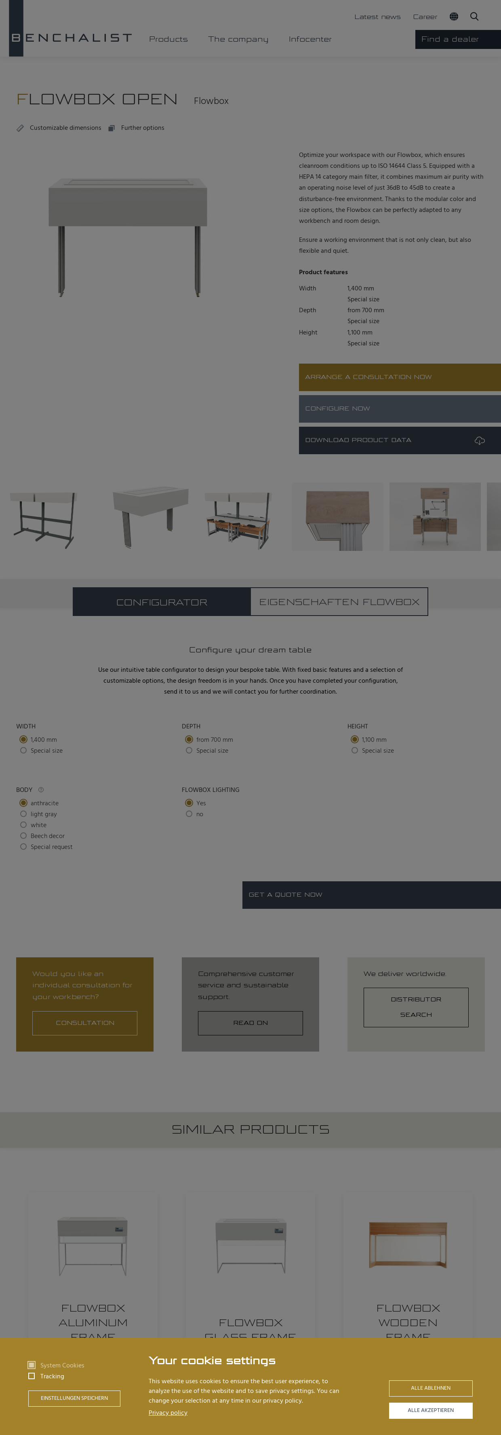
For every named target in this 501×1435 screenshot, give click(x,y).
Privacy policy (168, 1413)
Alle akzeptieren (431, 1410)
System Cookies (62, 1366)
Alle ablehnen (430, 1388)
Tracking (52, 1377)
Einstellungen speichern (74, 1398)
